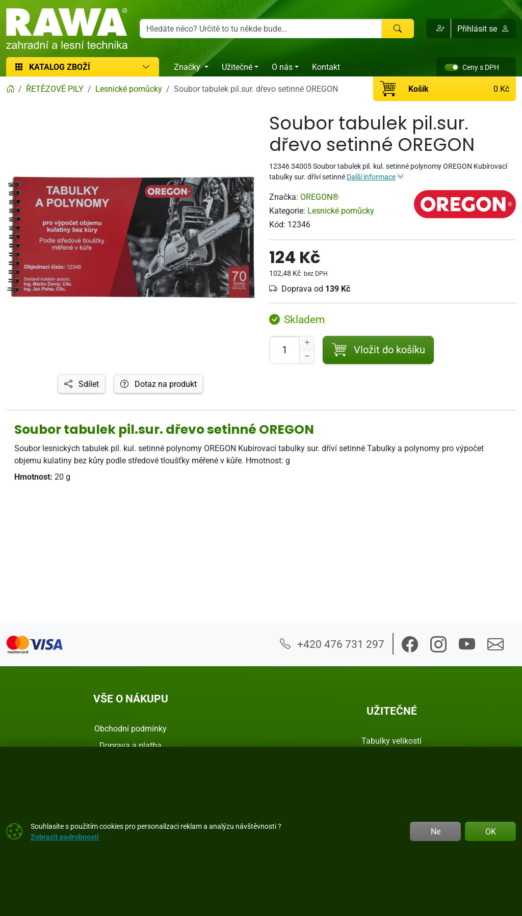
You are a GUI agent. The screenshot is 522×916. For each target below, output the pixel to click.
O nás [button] (282, 67)
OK (490, 831)
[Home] (10, 89)
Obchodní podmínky (130, 728)
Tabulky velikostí (391, 741)
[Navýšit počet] (307, 343)
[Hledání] (261, 28)
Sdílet (81, 384)
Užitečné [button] (237, 67)
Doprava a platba (130, 745)
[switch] (452, 67)
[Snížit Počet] (307, 357)
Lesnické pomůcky (340, 210)
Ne (435, 831)
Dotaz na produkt (158, 384)
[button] (438, 28)
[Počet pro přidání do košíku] (284, 350)
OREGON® (319, 197)
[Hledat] (397, 28)
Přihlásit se (483, 28)
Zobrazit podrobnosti (65, 836)
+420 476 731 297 (332, 643)
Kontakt (326, 67)
